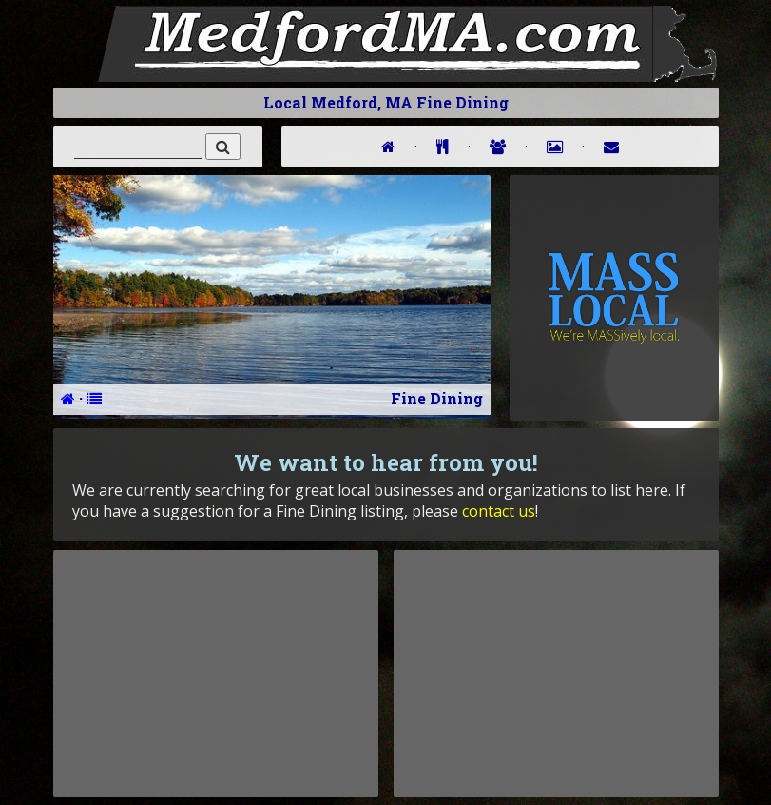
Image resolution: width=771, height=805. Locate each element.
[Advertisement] (215, 674)
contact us (498, 511)
